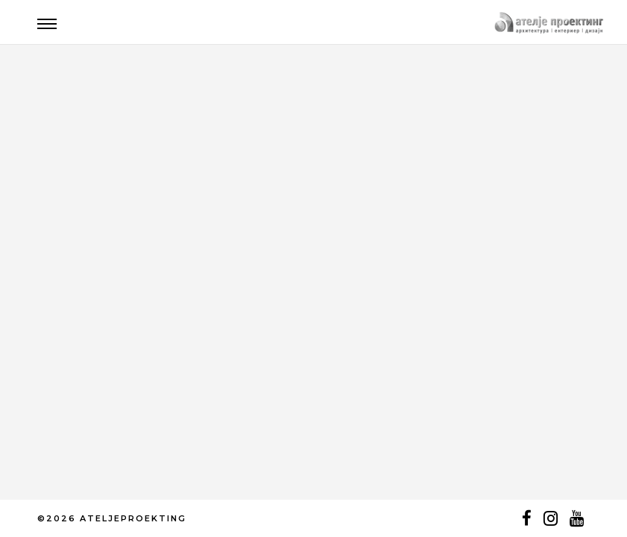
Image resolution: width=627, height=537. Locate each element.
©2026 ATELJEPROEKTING (111, 518)
